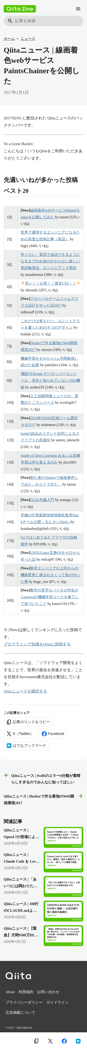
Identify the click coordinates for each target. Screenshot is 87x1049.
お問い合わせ (48, 992)
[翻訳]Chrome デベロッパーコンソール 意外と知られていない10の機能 (50, 380)
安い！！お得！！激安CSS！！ (50, 283)
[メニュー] (78, 9)
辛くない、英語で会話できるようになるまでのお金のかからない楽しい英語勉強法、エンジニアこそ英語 (50, 261)
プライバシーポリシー (24, 1002)
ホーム (9, 39)
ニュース (27, 39)
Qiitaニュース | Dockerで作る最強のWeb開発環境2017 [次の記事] (43, 799)
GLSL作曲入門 (42, 500)
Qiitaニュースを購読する (25, 691)
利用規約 (26, 992)
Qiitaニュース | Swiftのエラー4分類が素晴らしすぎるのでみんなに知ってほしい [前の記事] (42, 778)
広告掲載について (20, 1012)
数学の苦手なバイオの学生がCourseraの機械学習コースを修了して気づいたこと (50, 597)
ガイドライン (57, 1002)
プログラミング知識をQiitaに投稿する (37, 644)
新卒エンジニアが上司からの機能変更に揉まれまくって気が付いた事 (50, 575)
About (10, 992)
